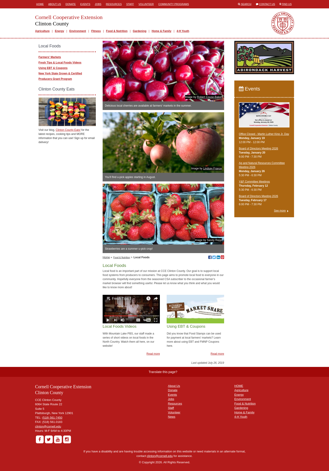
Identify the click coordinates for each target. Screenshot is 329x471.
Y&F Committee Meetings (254, 181)
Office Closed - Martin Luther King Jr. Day (264, 134)
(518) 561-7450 (52, 417)
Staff (130, 4)
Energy (59, 31)
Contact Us (267, 4)
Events (85, 4)
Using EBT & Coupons (53, 68)
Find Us (287, 4)
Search (246, 4)
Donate (71, 4)
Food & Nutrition (117, 31)
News (172, 416)
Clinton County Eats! (68, 130)
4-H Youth (183, 31)
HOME (238, 386)
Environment (77, 31)
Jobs (98, 4)
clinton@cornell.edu (48, 426)
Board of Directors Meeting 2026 (258, 148)
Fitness (96, 31)
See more (280, 210)
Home (40, 4)
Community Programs (173, 4)
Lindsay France (212, 168)
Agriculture (42, 31)
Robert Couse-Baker (209, 97)
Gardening (139, 31)
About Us (54, 4)
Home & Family (161, 31)
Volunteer (146, 4)
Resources (114, 4)
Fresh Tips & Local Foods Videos (60, 62)
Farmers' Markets (50, 57)
